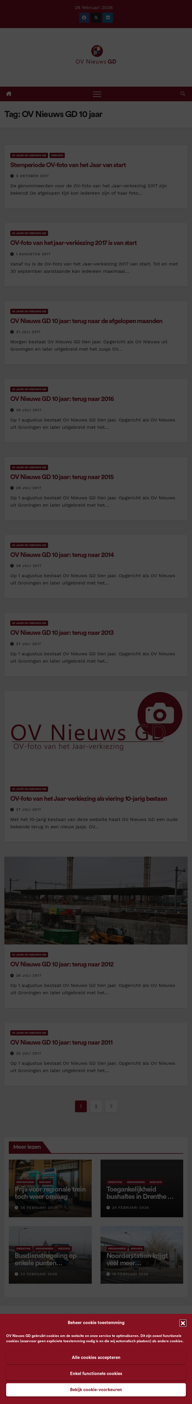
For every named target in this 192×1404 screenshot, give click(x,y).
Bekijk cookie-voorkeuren (96, 1390)
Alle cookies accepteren (96, 1357)
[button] (183, 1323)
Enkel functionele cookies (96, 1374)
